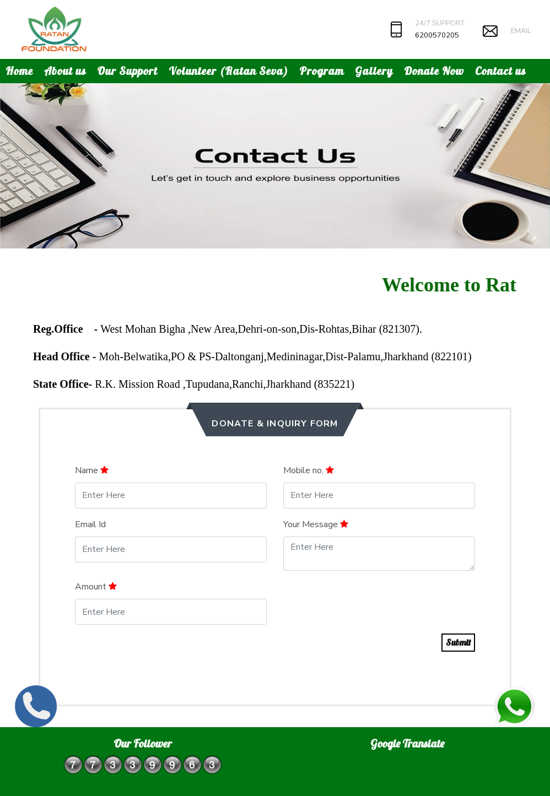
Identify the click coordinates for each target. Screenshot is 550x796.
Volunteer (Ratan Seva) (228, 71)
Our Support (127, 71)
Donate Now (434, 71)
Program (321, 71)
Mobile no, (308, 470)
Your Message (315, 524)
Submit (458, 642)
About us (65, 71)
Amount (96, 587)
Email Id (90, 524)
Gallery (374, 71)
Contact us (500, 71)
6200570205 (437, 35)
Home (19, 71)
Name (92, 470)
